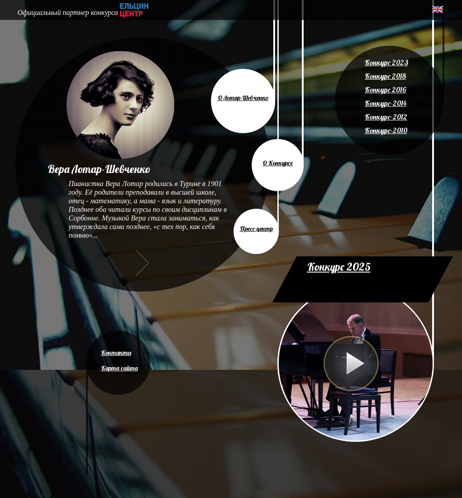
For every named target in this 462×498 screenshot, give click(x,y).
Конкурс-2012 (386, 116)
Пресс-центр (256, 229)
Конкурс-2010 (386, 130)
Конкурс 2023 (386, 62)
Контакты (116, 353)
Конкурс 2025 (339, 266)
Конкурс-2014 (385, 103)
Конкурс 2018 (385, 76)
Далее (142, 262)
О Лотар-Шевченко (243, 98)
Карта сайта (119, 368)
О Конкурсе (277, 163)
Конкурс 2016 (385, 89)
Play (351, 363)
